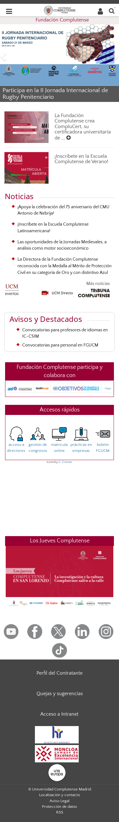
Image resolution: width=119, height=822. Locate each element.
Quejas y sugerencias (59, 693)
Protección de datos (59, 806)
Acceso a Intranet (59, 714)
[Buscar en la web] (112, 10)
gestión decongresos (38, 441)
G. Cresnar (65, 462)
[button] (9, 57)
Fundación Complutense (62, 20)
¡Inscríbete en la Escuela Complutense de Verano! (81, 159)
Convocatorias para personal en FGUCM (60, 345)
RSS (59, 812)
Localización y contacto (59, 795)
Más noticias (98, 283)
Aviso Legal (59, 801)
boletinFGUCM (103, 441)
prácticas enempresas (81, 441)
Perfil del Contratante (59, 673)
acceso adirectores (16, 441)
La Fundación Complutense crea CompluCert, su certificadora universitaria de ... (83, 127)
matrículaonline (59, 441)
